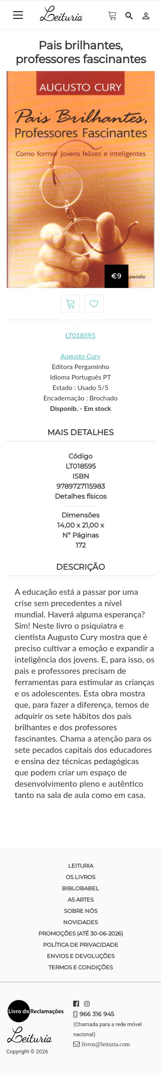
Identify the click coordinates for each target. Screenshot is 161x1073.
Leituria (80, 865)
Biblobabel (80, 888)
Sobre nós (80, 910)
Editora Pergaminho (81, 366)
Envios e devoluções (81, 956)
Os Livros (80, 877)
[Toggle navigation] (18, 15)
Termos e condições (81, 967)
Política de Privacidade (80, 944)
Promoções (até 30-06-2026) (80, 933)
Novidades (80, 922)
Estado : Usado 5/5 (80, 387)
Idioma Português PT (80, 377)
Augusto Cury (80, 356)
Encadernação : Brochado (80, 398)
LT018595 (81, 335)
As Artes (81, 899)
